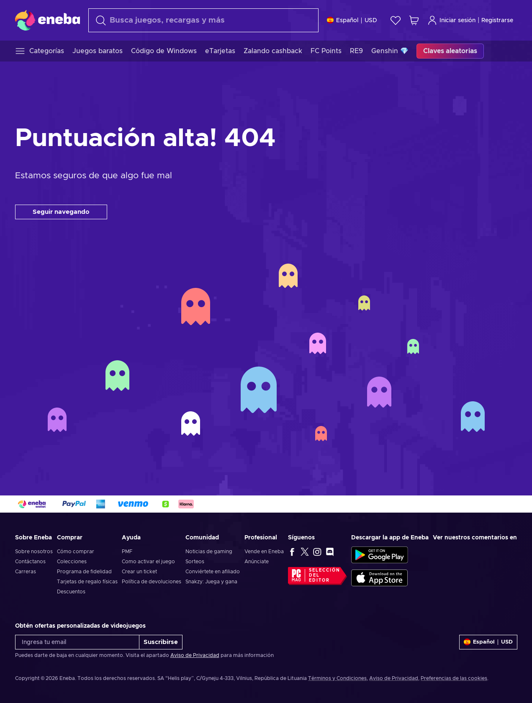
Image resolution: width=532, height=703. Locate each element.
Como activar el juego (148, 561)
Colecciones (72, 561)
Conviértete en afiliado (212, 571)
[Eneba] (47, 20)
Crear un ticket (139, 571)
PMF (127, 551)
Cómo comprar (75, 551)
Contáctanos (30, 561)
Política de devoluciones (151, 581)
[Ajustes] (352, 20)
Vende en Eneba (264, 551)
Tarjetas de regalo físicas (87, 581)
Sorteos (194, 561)
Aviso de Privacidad (194, 655)
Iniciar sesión (451, 20)
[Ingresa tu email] (77, 642)
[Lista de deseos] (395, 20)
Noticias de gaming (208, 551)
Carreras (25, 571)
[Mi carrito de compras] (414, 20)
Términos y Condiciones (337, 678)
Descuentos (71, 591)
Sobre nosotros (34, 551)
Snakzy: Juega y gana (211, 581)
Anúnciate (256, 561)
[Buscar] (203, 20)
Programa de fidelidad (84, 571)
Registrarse (497, 20)
